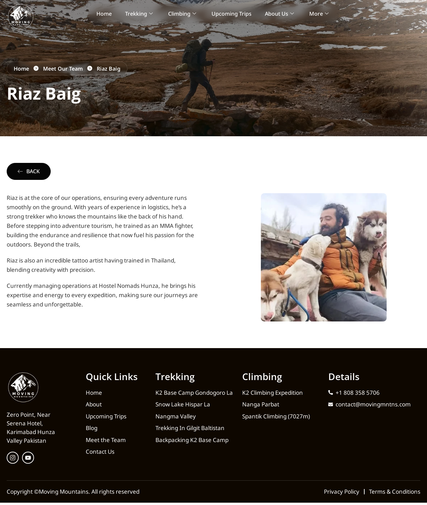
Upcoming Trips (231, 13)
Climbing (182, 13)
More (319, 13)
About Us (279, 13)
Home (104, 13)
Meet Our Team (63, 68)
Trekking (139, 13)
